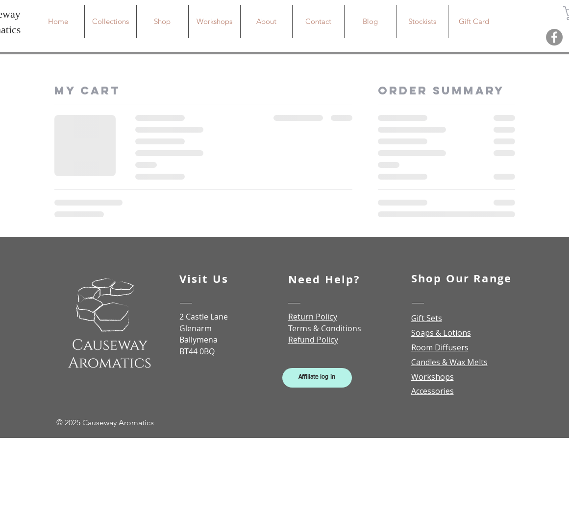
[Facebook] (554, 37)
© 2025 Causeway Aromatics (105, 422)
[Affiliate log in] (317, 378)
